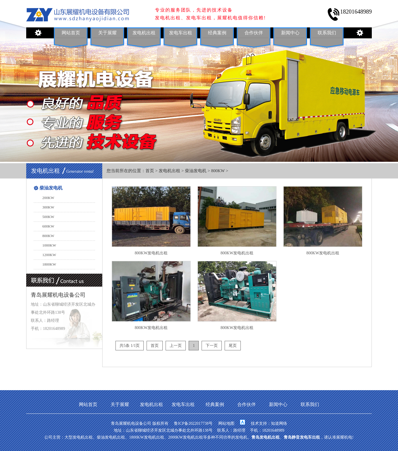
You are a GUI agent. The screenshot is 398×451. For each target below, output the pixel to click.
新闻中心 (290, 32)
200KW (48, 198)
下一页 (212, 345)
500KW (48, 217)
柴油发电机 (195, 170)
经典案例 (217, 32)
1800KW (49, 264)
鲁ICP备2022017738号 (193, 423)
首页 (149, 170)
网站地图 (226, 423)
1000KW (49, 245)
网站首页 (71, 32)
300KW (48, 207)
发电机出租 (144, 32)
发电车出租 (180, 32)
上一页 (176, 345)
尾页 (233, 345)
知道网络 (279, 423)
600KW (48, 226)
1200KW (49, 255)
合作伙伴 (254, 32)
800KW (218, 170)
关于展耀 (107, 32)
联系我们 (327, 32)
